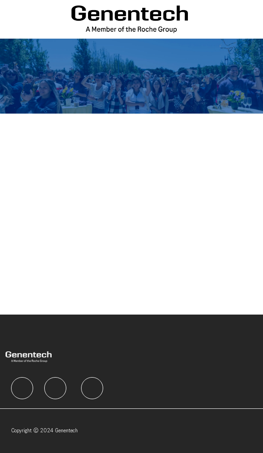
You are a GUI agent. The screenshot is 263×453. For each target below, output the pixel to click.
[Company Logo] (129, 19)
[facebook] (22, 388)
